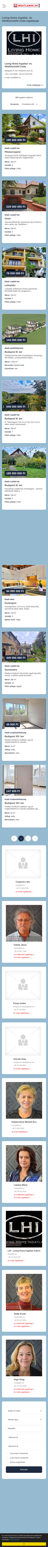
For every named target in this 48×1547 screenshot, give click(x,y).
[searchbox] (24, 1428)
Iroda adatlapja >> (35, 85)
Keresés (24, 1469)
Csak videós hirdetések (19, 1458)
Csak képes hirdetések (19, 1453)
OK (24, 1544)
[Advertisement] (24, 1507)
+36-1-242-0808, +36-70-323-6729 (18, 74)
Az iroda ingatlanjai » (24, 892)
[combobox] (24, 1428)
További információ (15, 1539)
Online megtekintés (17, 1462)
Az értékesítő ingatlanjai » (24, 954)
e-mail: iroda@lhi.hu (13, 78)
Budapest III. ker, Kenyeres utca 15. (19, 71)
